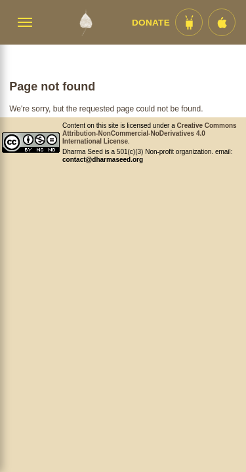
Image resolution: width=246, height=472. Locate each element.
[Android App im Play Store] (189, 22)
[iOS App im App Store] (222, 22)
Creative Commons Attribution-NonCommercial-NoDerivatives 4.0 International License (149, 133)
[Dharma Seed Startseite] (85, 22)
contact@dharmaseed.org (102, 159)
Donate (151, 23)
